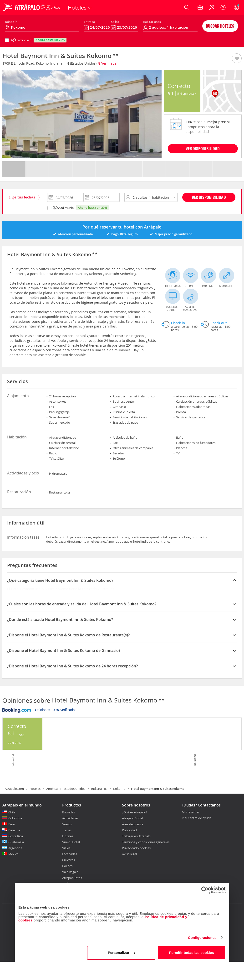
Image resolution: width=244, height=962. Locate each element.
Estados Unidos (74, 788)
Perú (11, 824)
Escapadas (69, 854)
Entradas (68, 812)
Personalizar (121, 951)
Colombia (15, 818)
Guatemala (16, 842)
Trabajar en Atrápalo (136, 836)
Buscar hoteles (220, 26)
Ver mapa (107, 63)
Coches (67, 866)
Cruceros (68, 860)
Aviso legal (129, 854)
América (52, 788)
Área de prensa (132, 824)
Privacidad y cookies (136, 848)
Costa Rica (15, 836)
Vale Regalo (70, 872)
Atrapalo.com (14, 788)
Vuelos (67, 824)
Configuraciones (202, 936)
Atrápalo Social (132, 818)
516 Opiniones (186, 93)
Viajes (66, 848)
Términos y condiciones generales (145, 842)
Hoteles (35, 788)
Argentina (15, 848)
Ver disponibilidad (209, 197)
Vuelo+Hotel (71, 842)
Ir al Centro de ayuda (196, 818)
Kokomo (119, 788)
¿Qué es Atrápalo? (134, 812)
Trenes (66, 830)
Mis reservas (190, 812)
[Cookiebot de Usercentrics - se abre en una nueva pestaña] (205, 888)
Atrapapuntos (72, 878)
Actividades (70, 818)
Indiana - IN (99, 788)
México (13, 854)
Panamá (14, 830)
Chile (11, 812)
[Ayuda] (223, 7)
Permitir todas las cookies (191, 951)
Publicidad (129, 830)
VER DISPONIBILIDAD (203, 148)
